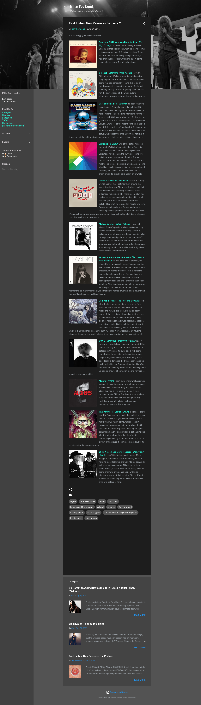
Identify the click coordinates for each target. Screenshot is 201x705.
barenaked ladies (87, 501)
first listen (113, 501)
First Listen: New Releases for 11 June (91, 656)
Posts (8, 153)
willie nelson (91, 518)
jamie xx (111, 507)
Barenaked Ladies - (113, 104)
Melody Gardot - (115, 224)
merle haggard (93, 512)
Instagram (7, 112)
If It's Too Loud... (82, 7)
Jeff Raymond (125, 507)
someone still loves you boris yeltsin (120, 512)
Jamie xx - (108, 144)
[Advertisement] (162, 59)
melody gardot (76, 512)
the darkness (76, 518)
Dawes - (113, 180)
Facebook (7, 117)
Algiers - (106, 381)
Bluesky (6, 115)
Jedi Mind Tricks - (119, 301)
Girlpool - (115, 73)
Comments (11, 156)
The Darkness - (114, 412)
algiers (73, 501)
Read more (139, 615)
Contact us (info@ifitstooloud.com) (13, 124)
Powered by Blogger (117, 692)
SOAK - (117, 341)
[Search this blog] (16, 169)
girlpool (100, 507)
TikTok (5, 120)
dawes (102, 501)
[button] (144, 24)
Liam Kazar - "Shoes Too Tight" (87, 623)
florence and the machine (82, 507)
